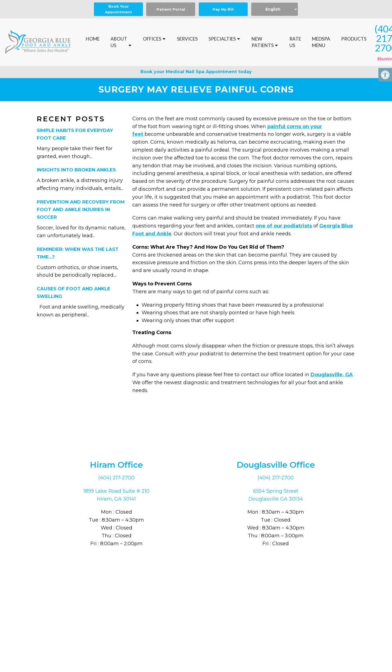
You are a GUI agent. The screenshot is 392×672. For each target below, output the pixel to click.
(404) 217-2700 (116, 478)
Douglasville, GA (332, 375)
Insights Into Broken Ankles (76, 170)
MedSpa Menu (321, 42)
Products (353, 39)
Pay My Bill (223, 9)
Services (187, 39)
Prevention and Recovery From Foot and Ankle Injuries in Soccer (81, 209)
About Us (119, 42)
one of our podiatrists (284, 226)
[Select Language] (274, 9)
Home (93, 39)
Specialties (222, 39)
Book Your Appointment (118, 9)
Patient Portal (171, 9)
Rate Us (295, 42)
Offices (152, 39)
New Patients (263, 42)
